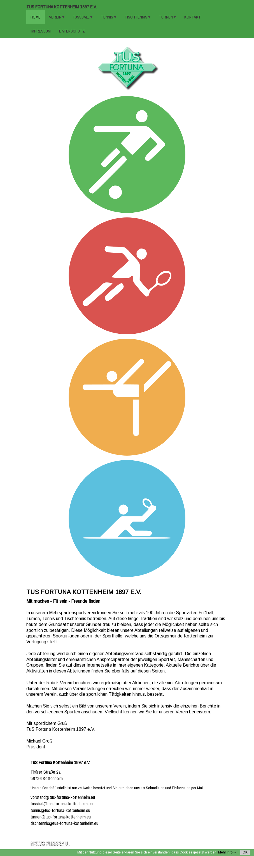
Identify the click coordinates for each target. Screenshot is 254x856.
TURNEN (166, 17)
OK (245, 852)
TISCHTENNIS (136, 17)
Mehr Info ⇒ (227, 852)
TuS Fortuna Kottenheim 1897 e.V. (61, 7)
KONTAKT (192, 17)
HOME (36, 17)
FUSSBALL (81, 17)
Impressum (41, 31)
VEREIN (55, 17)
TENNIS (107, 17)
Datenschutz (72, 31)
